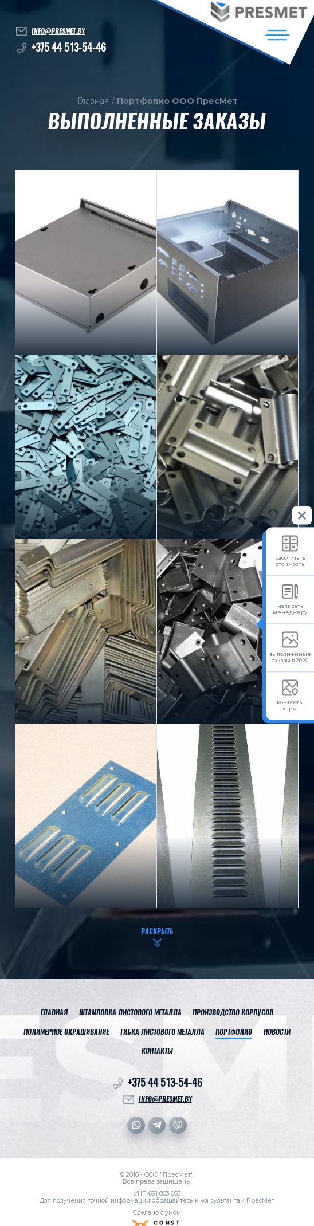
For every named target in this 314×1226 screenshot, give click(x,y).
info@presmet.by (58, 31)
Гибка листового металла (162, 1032)
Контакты (157, 1051)
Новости (277, 1032)
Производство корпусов (233, 1013)
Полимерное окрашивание (66, 1032)
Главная (93, 101)
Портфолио (233, 1032)
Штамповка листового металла (130, 1013)
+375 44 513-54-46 (69, 47)
